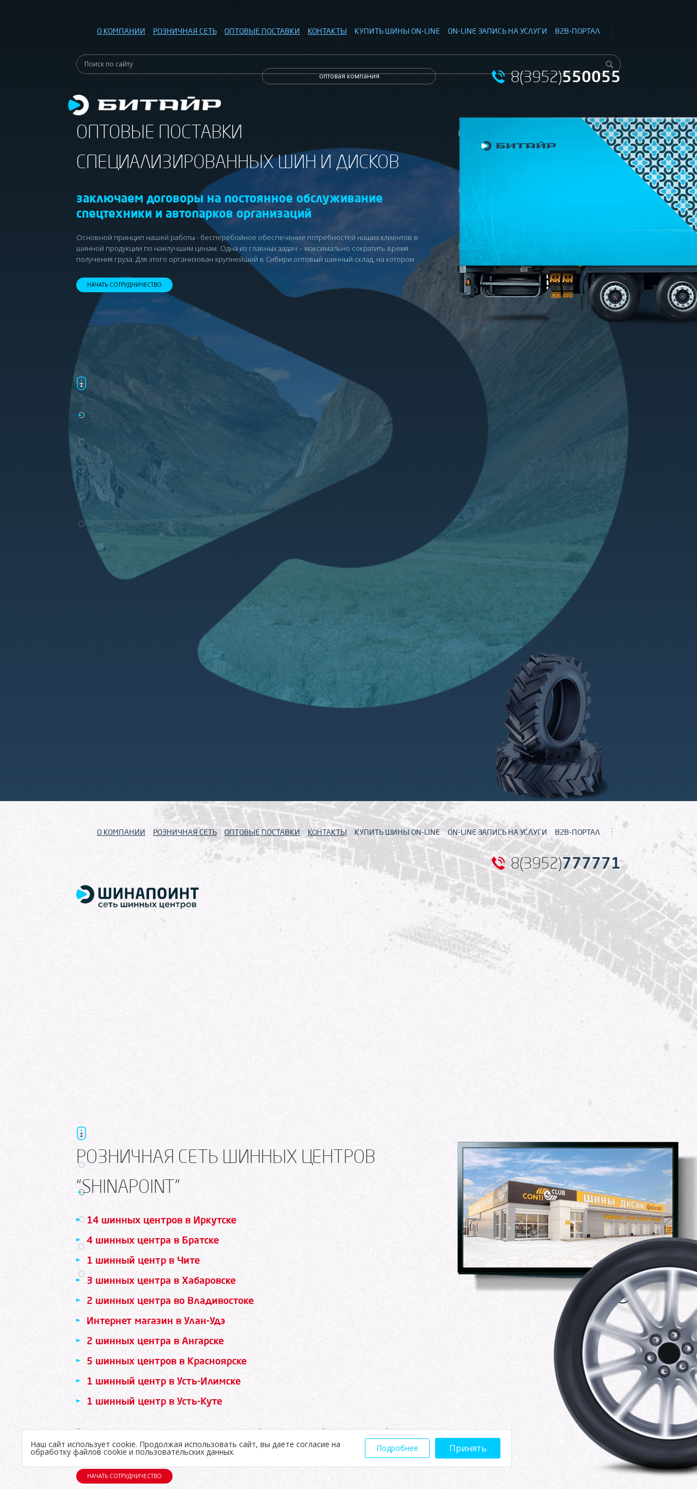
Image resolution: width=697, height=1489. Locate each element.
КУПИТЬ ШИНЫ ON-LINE (397, 31)
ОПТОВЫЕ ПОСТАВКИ (262, 31)
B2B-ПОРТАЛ (577, 31)
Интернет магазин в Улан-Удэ (156, 1320)
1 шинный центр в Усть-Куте (154, 1401)
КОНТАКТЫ (327, 31)
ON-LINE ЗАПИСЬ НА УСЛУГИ (497, 31)
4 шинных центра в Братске (153, 1240)
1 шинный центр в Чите (143, 1260)
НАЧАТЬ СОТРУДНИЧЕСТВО (124, 284)
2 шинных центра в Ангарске (155, 1340)
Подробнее (397, 1448)
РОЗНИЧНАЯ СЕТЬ (185, 31)
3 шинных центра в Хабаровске (161, 1280)
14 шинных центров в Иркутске (161, 1220)
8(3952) (566, 76)
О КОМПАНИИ (121, 31)
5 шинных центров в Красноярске (167, 1361)
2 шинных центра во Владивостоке (170, 1300)
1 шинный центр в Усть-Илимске (164, 1381)
